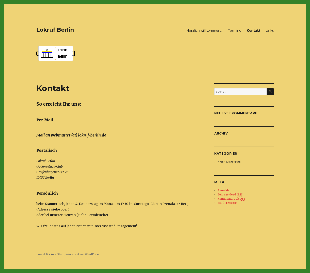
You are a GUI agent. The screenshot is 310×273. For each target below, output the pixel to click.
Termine (234, 30)
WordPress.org (227, 203)
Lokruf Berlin (55, 29)
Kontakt (253, 30)
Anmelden (224, 190)
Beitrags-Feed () (230, 194)
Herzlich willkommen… (204, 30)
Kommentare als (231, 199)
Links (270, 30)
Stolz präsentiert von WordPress (78, 254)
